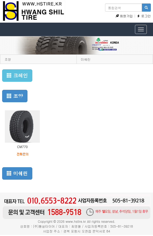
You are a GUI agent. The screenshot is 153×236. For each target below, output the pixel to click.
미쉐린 (86, 59)
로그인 (144, 15)
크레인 (17, 75)
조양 (8, 59)
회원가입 (124, 15)
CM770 (22, 146)
